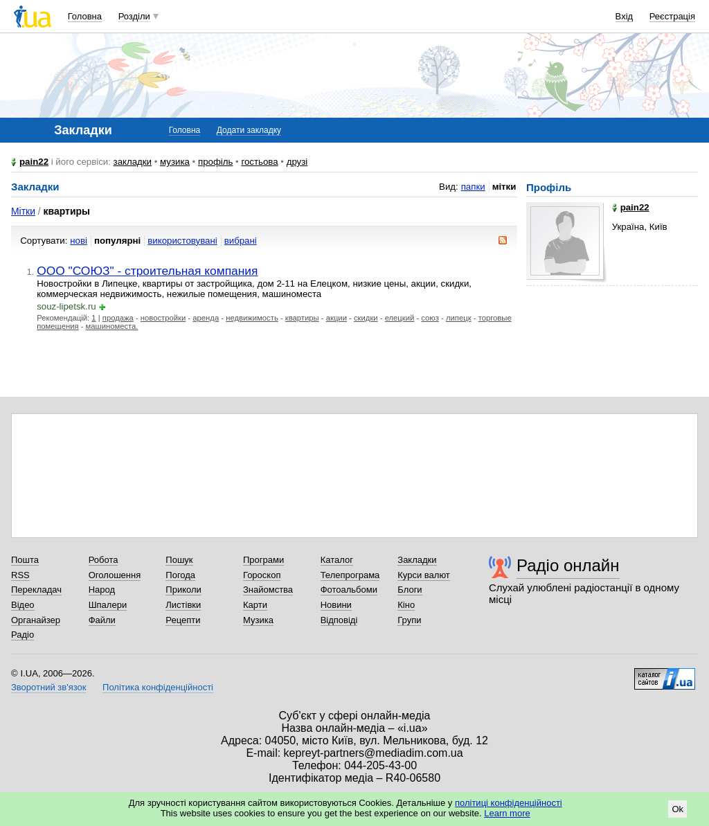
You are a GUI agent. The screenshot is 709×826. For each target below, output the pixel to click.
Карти (255, 605)
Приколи (183, 589)
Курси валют (423, 575)
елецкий (400, 318)
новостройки (163, 318)
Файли (102, 620)
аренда (205, 318)
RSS (20, 575)
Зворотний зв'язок (48, 687)
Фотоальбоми (349, 589)
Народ (102, 589)
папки (473, 186)
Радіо (22, 634)
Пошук (178, 560)
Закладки (416, 560)
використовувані (182, 240)
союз (430, 318)
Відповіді (339, 620)
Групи (409, 620)
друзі (297, 161)
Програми (263, 560)
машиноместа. (112, 326)
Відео (23, 605)
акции (336, 318)
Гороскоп (261, 575)
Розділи (134, 16)
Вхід (625, 16)
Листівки (183, 605)
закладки (133, 161)
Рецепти (182, 620)
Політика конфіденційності (157, 687)
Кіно (406, 605)
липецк (459, 318)
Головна (85, 16)
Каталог (337, 560)
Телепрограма (350, 575)
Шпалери (108, 605)
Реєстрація (672, 16)
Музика (258, 620)
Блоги (409, 589)
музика (175, 161)
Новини (336, 605)
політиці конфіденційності (508, 803)
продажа (118, 318)
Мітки (23, 211)
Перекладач (36, 589)
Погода (180, 575)
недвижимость (252, 318)
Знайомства (268, 589)
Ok (677, 809)
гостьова (259, 161)
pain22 (33, 161)
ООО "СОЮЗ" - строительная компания (147, 271)
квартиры (302, 318)
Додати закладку (249, 130)
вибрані (240, 240)
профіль (215, 161)
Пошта (25, 560)
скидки (366, 318)
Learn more (507, 813)
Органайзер (35, 620)
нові (78, 240)
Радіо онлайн (568, 565)
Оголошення (115, 575)
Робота (103, 560)
